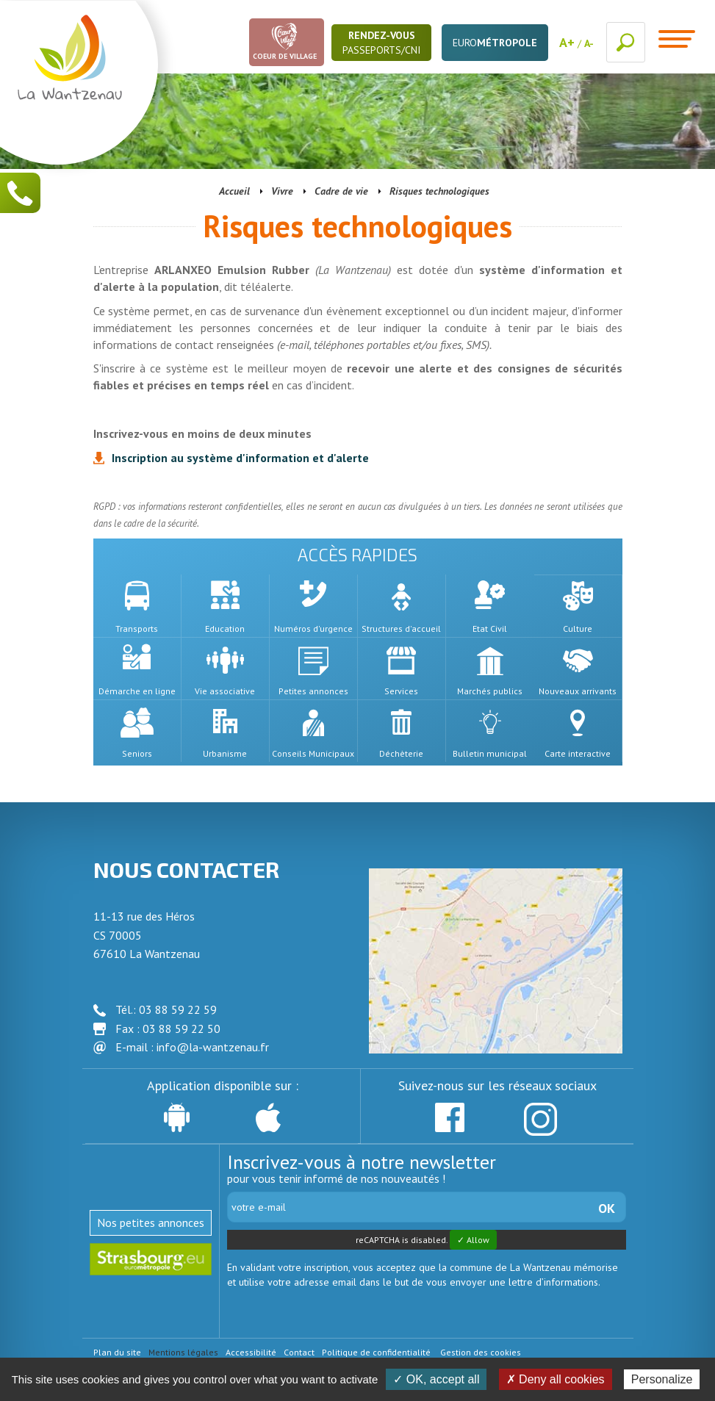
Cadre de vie (341, 191)
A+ (567, 42)
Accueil (234, 191)
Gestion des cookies (480, 1352)
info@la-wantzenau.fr (213, 1047)
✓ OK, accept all (436, 1379)
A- (589, 43)
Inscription (240, 457)
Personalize (662, 1379)
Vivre (282, 191)
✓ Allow (473, 1239)
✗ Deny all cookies (555, 1379)
